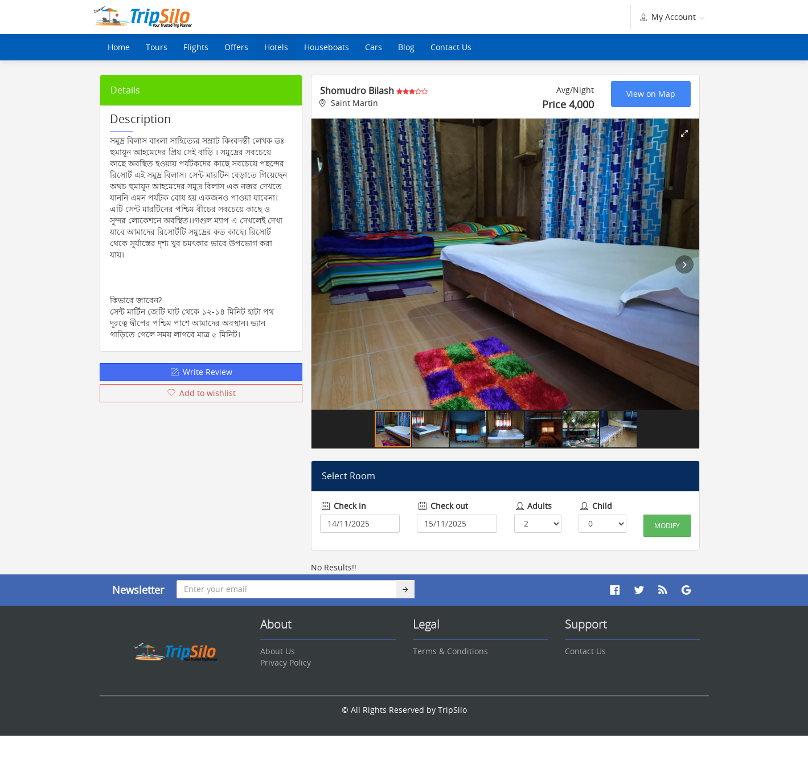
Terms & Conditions (450, 651)
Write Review (201, 371)
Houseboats (326, 47)
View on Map (650, 93)
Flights (195, 47)
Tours (156, 47)
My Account (671, 16)
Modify (667, 526)
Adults (533, 505)
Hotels (276, 47)
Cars (373, 47)
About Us (277, 651)
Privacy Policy (285, 662)
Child (595, 505)
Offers (236, 47)
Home (119, 47)
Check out (442, 505)
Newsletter (138, 590)
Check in (343, 505)
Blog (406, 47)
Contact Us (450, 47)
